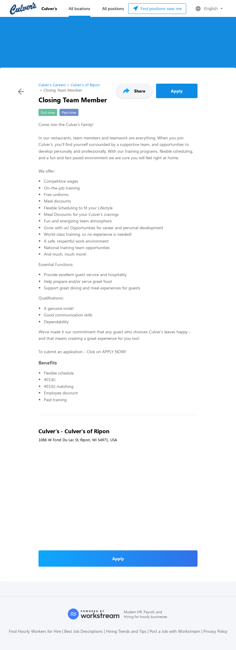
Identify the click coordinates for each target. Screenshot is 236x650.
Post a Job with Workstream (175, 631)
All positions (113, 8)
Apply (177, 91)
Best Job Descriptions (83, 631)
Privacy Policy (215, 631)
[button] (208, 9)
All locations (79, 8)
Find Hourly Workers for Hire (35, 631)
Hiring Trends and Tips (126, 631)
